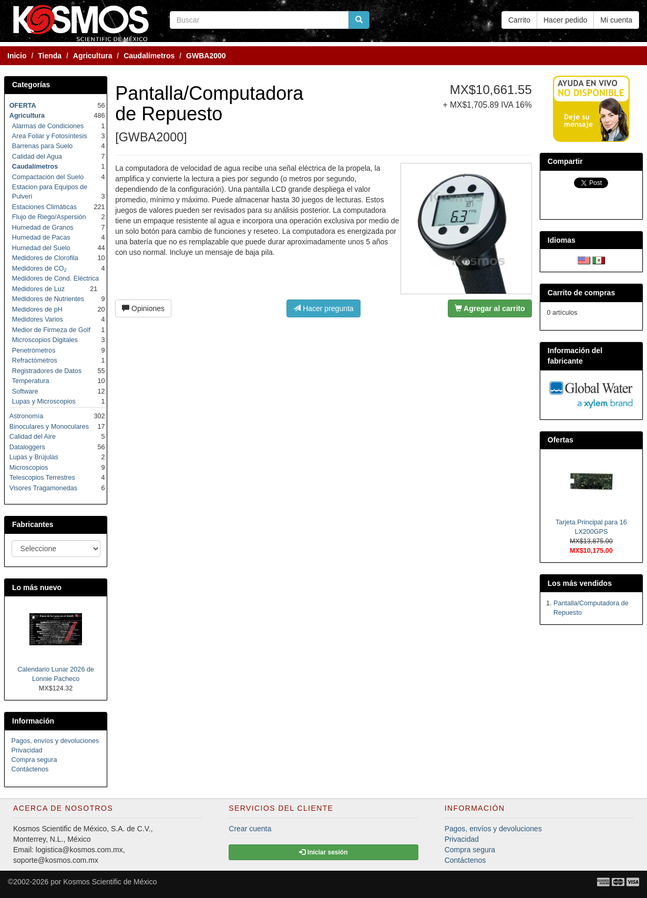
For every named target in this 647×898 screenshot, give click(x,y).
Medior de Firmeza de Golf (51, 330)
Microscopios (28, 467)
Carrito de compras (581, 292)
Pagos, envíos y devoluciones (55, 741)
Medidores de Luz (38, 289)
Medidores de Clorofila (45, 258)
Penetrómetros (34, 350)
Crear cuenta (250, 828)
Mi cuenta (616, 20)
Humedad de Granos (43, 227)
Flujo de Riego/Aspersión (49, 217)
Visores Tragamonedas (43, 488)
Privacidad (27, 750)
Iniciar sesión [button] (323, 852)
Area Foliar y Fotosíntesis (49, 136)
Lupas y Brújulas (33, 457)
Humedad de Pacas (41, 237)
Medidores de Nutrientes (48, 299)
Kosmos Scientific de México (110, 882)
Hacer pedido (565, 20)
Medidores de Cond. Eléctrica (55, 278)
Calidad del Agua (37, 156)
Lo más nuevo (36, 587)
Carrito (519, 20)
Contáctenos (30, 769)
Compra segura (34, 759)
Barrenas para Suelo (42, 146)
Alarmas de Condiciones (48, 126)
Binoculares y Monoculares (49, 426)
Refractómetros (34, 360)
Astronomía (26, 416)
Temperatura (30, 381)
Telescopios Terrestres (42, 477)
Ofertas (560, 440)
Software (25, 391)
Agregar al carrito (490, 308)
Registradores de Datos (46, 371)
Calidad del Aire (32, 436)
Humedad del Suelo (41, 248)
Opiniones (143, 308)
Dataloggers (27, 447)
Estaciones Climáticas (44, 207)
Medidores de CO (39, 268)
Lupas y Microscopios (44, 401)
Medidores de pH (37, 309)
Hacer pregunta (323, 308)
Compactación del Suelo (48, 177)
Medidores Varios (37, 319)
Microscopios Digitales (45, 340)
